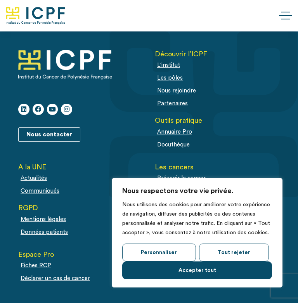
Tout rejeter (234, 252)
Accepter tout (197, 270)
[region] (197, 232)
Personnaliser (159, 252)
